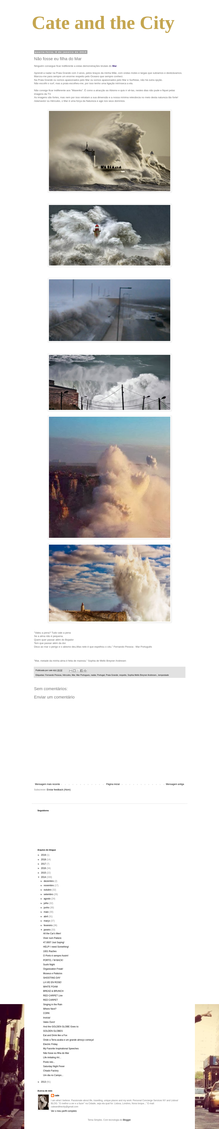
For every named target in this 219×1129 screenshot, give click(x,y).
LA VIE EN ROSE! (52, 982)
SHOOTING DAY (51, 977)
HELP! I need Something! (56, 946)
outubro (48, 889)
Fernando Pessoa (53, 675)
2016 (44, 868)
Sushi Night (49, 964)
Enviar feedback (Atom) (59, 789)
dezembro (49, 881)
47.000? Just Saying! (53, 942)
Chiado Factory (50, 1070)
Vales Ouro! (49, 1022)
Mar (73, 675)
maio (46, 912)
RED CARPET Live (52, 995)
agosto (47, 898)
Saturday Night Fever (53, 1066)
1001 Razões (50, 951)
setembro (49, 894)
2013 (44, 1082)
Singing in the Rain (52, 1004)
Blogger (127, 1120)
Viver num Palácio (52, 938)
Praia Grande (112, 675)
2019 (44, 855)
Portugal (101, 675)
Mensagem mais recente (47, 784)
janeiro (47, 929)
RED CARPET (50, 1000)
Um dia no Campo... (53, 1075)
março (47, 921)
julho (46, 903)
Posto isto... (49, 1062)
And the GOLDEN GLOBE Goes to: (61, 1026)
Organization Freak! (53, 969)
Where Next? (49, 1009)
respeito (122, 675)
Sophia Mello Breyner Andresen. (142, 675)
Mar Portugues (83, 675)
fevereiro (48, 925)
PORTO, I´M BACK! (53, 960)
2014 (44, 877)
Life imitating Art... (52, 1057)
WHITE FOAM (50, 986)
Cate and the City (103, 22)
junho (47, 907)
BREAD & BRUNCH (53, 991)
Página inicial (113, 784)
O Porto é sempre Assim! (55, 955)
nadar (93, 675)
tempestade (163, 675)
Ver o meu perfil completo (64, 1111)
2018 (44, 859)
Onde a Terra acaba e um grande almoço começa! (68, 1040)
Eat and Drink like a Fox (55, 1035)
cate (57, 1095)
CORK (46, 1013)
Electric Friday (50, 1044)
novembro (49, 885)
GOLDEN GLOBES (53, 1031)
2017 (44, 864)
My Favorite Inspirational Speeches (60, 1048)
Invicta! (46, 1017)
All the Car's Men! (52, 933)
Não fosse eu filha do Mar (56, 1053)
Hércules (67, 675)
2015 (44, 872)
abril (46, 916)
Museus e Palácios (52, 973)
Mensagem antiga (175, 784)
